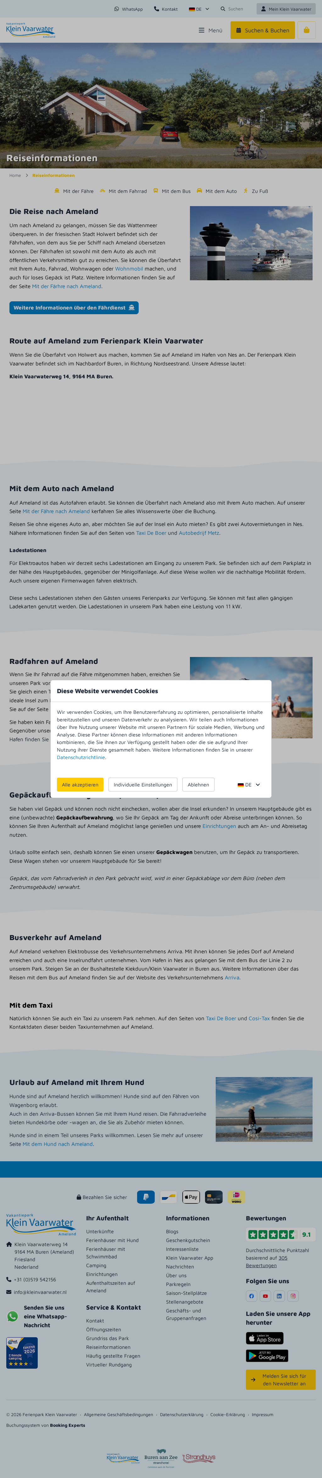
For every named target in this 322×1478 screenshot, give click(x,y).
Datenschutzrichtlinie (81, 757)
